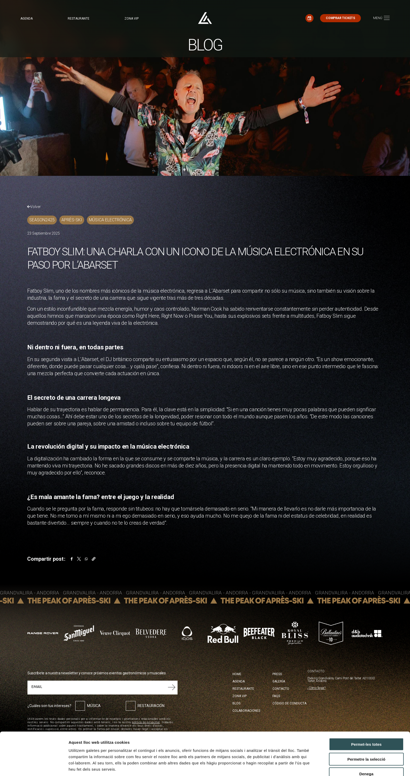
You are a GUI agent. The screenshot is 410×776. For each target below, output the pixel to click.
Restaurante (78, 18)
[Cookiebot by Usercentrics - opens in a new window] (34, 766)
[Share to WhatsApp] (86, 558)
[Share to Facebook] (71, 558)
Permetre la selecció (366, 730)
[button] (93, 558)
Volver (34, 207)
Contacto (280, 689)
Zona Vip (239, 696)
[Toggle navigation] (381, 18)
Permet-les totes (366, 716)
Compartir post (45, 559)
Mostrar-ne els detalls (89, 765)
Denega (366, 745)
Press (277, 674)
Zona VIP (131, 18)
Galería (278, 681)
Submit (171, 687)
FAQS (276, 696)
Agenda (26, 18)
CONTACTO (316, 671)
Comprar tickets (340, 18)
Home (236, 674)
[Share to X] (79, 558)
